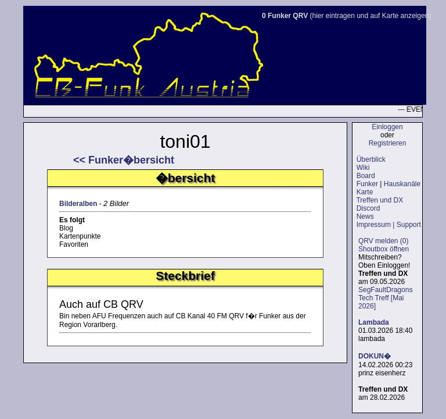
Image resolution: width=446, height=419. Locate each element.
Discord (368, 208)
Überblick (371, 159)
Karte (365, 192)
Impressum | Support (389, 225)
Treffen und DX (379, 200)
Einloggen (387, 127)
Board (366, 176)
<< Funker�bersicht (123, 160)
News (365, 216)
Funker (367, 184)
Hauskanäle (402, 184)
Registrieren (388, 143)
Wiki (363, 168)
